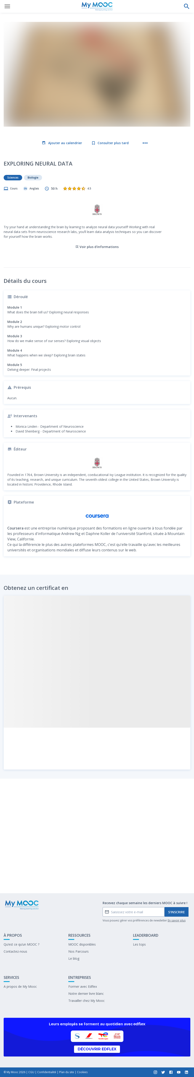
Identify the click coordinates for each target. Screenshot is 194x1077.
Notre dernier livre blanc (86, 993)
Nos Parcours (78, 951)
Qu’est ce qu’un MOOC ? (21, 944)
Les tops (139, 944)
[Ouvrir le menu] (7, 6)
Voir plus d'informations (97, 223)
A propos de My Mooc (20, 986)
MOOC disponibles (82, 944)
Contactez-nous (15, 951)
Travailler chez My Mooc (86, 1000)
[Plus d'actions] (145, 143)
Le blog (73, 958)
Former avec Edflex (82, 986)
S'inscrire (176, 912)
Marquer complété (97, 878)
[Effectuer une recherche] (186, 6)
